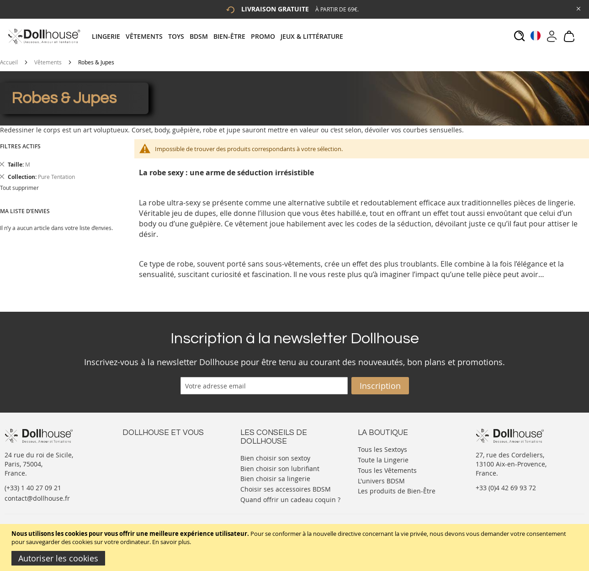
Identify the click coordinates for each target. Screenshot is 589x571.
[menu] (220, 36)
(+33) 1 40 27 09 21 (33, 487)
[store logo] (43, 36)
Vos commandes (147, 475)
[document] (295, 547)
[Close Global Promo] (578, 8)
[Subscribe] (380, 385)
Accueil (9, 62)
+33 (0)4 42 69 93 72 (506, 487)
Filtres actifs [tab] (20, 146)
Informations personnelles (162, 466)
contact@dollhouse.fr (37, 498)
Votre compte (142, 457)
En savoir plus (171, 542)
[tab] (220, 36)
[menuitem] (109, 36)
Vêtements (48, 62)
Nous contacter (145, 448)
